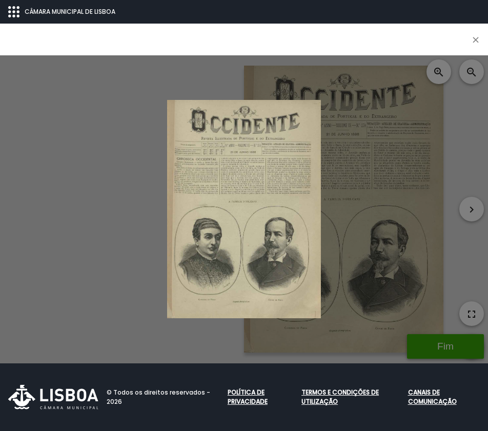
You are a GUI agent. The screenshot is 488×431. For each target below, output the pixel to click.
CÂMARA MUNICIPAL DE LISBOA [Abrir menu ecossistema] (61, 11)
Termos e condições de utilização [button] (340, 397)
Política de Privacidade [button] (248, 397)
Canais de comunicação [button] (432, 397)
